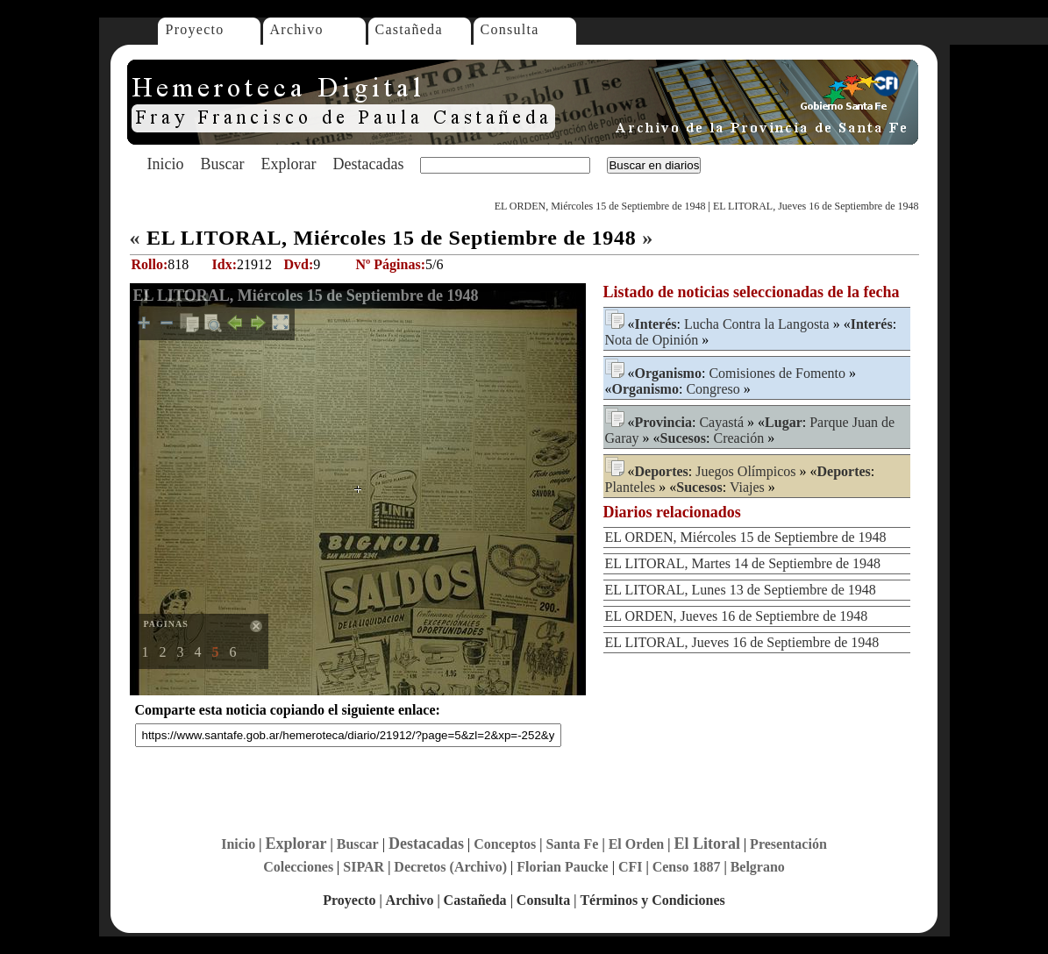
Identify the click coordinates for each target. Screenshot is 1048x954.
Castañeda (409, 29)
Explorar (288, 164)
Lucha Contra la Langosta (757, 324)
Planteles (630, 487)
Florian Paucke (562, 866)
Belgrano (758, 866)
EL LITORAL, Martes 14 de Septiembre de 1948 (743, 563)
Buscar (223, 164)
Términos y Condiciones (652, 900)
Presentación (788, 844)
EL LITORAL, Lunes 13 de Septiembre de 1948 (740, 589)
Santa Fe (571, 844)
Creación (739, 438)
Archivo (297, 29)
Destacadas (367, 164)
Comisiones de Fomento (777, 373)
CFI (630, 866)
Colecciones (298, 866)
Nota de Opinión (652, 339)
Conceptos (505, 844)
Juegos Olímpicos (745, 471)
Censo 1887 (686, 866)
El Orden (637, 844)
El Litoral (707, 843)
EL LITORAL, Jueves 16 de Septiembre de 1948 (816, 206)
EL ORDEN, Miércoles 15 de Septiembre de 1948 (600, 206)
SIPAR (363, 866)
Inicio (165, 164)
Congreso (712, 388)
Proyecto (195, 29)
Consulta (510, 29)
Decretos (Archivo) (450, 866)
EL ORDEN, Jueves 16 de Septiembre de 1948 (736, 616)
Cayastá (721, 422)
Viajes (747, 487)
